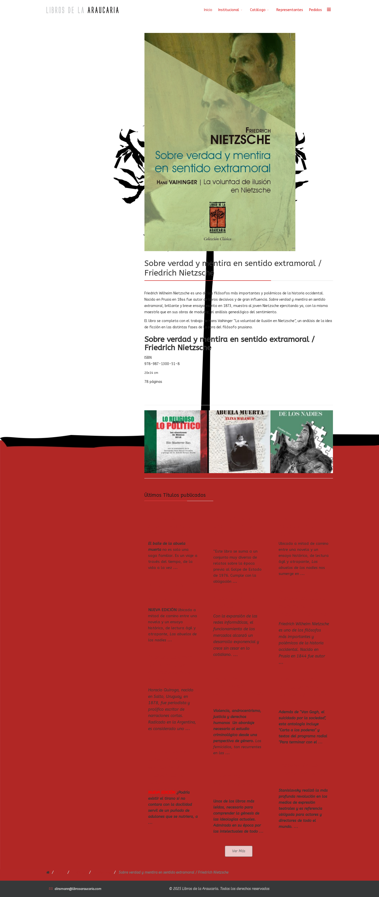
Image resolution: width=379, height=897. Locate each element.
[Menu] (329, 10)
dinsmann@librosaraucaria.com (78, 889)
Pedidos (315, 10)
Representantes (289, 10)
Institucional (228, 10)
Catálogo (258, 10)
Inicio (208, 10)
